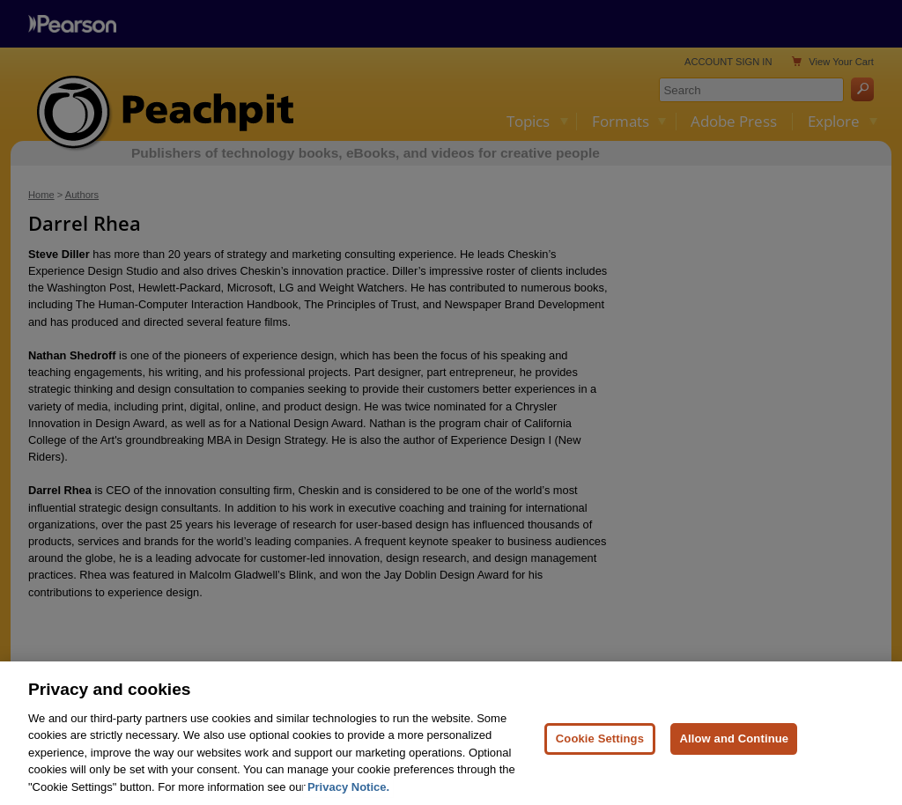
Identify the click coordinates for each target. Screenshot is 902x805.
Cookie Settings (600, 747)
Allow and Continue (733, 747)
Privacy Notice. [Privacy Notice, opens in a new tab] (348, 795)
